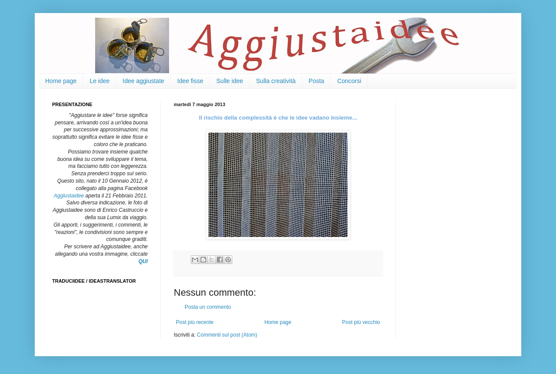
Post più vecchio (361, 322)
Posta (316, 80)
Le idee (99, 80)
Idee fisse (190, 80)
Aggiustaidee (69, 196)
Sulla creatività (276, 80)
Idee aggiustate (143, 80)
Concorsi (349, 80)
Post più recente (195, 322)
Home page (60, 80)
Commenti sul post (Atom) (227, 335)
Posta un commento (208, 307)
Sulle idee (229, 80)
